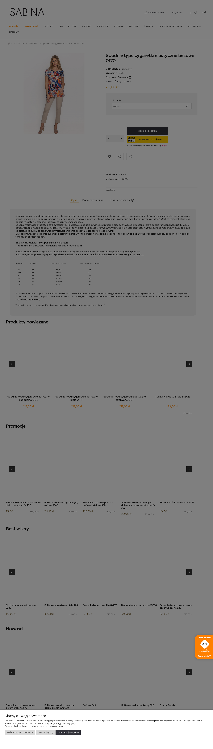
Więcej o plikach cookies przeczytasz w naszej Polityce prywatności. (34, 726)
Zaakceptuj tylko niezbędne (20, 732)
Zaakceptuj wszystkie (68, 732)
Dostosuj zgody (46, 732)
